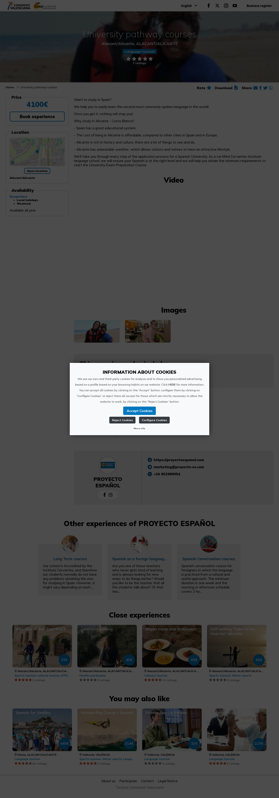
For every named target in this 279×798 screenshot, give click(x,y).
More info (139, 428)
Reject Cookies (122, 420)
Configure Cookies (154, 420)
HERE (172, 384)
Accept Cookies (140, 411)
